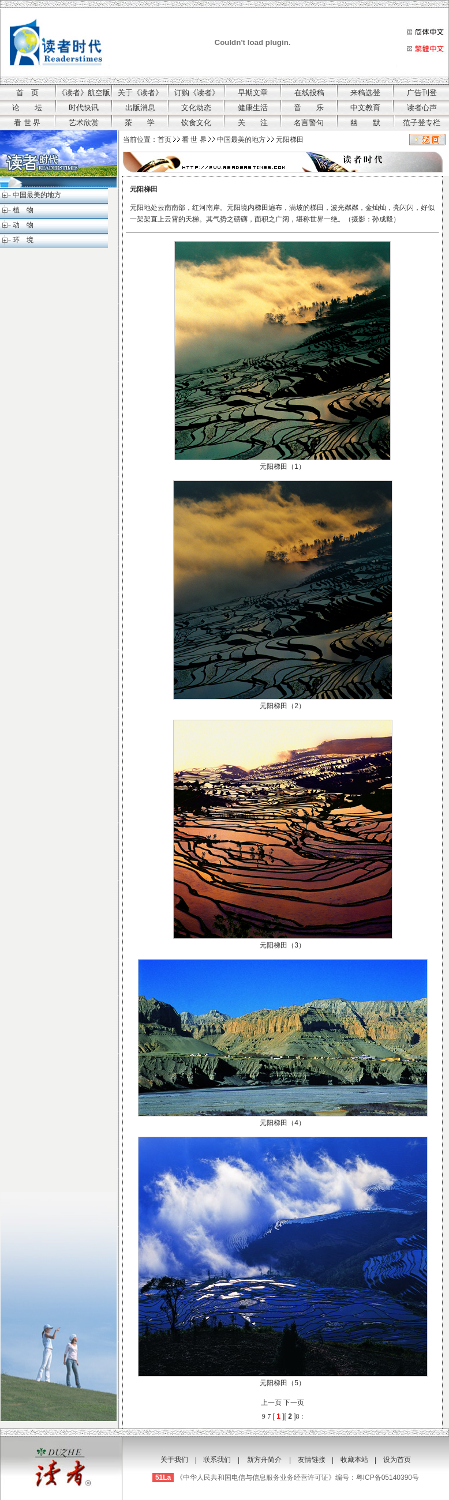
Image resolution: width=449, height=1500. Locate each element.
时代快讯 (84, 107)
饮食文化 (196, 122)
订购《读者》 (196, 92)
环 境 (23, 240)
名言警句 (309, 122)
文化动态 (196, 107)
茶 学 (140, 122)
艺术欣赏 (84, 122)
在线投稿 (309, 92)
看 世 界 (27, 122)
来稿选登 (365, 92)
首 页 (27, 92)
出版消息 (140, 107)
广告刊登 (422, 92)
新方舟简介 (264, 1460)
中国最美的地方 (37, 195)
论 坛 (27, 107)
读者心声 (422, 107)
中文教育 (365, 107)
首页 (164, 140)
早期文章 (253, 92)
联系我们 (217, 1460)
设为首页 (397, 1460)
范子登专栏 (421, 122)
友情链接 (311, 1460)
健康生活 (253, 107)
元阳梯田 (290, 140)
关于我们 (174, 1460)
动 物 (23, 225)
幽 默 (365, 122)
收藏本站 (354, 1460)
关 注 (253, 122)
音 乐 (309, 107)
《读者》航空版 (84, 92)
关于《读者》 (140, 92)
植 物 (23, 210)
